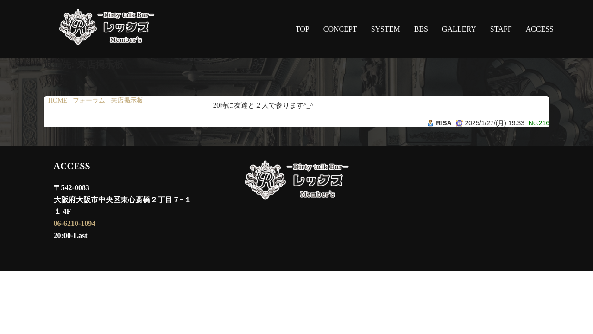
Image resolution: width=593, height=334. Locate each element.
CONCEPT (340, 29)
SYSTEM (385, 29)
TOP (302, 29)
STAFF (501, 29)
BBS (421, 29)
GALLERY (459, 29)
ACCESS (540, 29)
